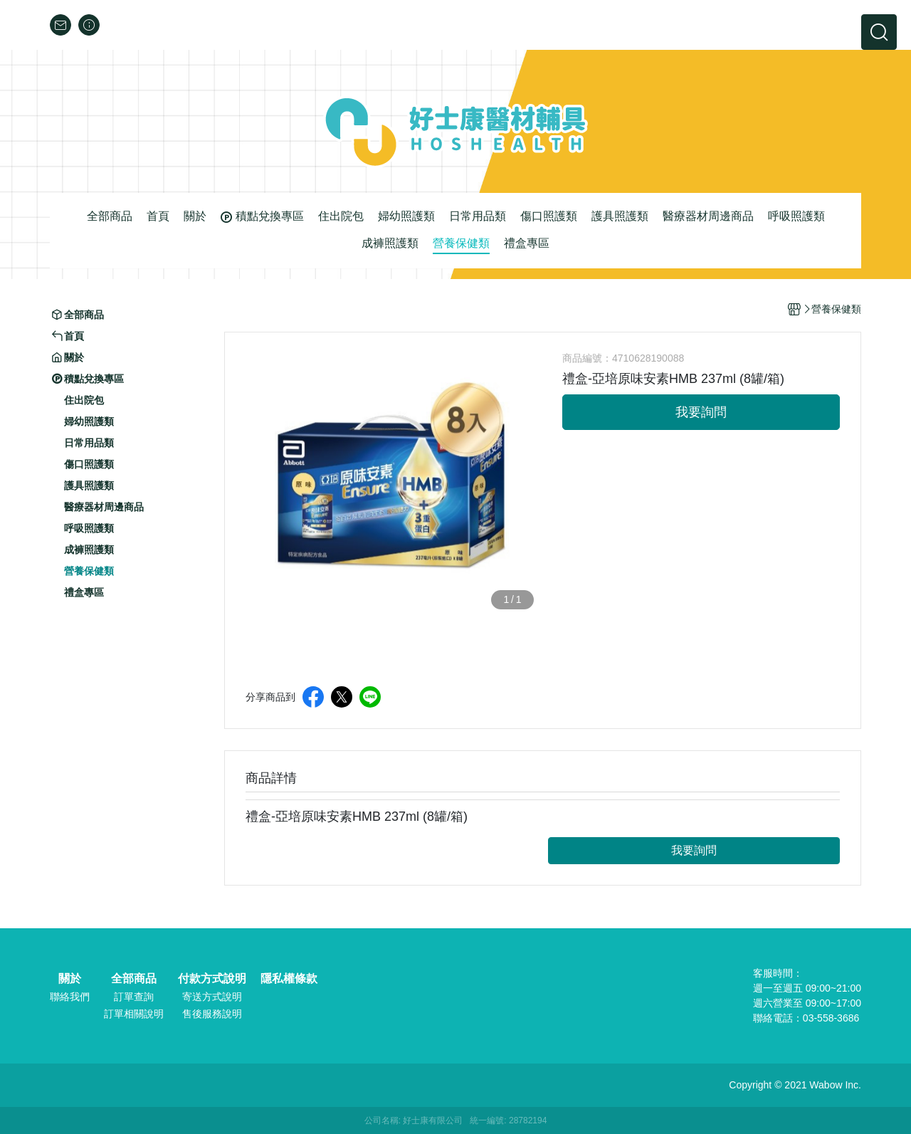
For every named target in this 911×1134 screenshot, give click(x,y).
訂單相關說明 (134, 1014)
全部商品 (134, 979)
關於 (69, 979)
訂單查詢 (134, 997)
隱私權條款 (288, 979)
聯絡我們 (70, 997)
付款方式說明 (212, 979)
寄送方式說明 (212, 997)
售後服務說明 (212, 1014)
